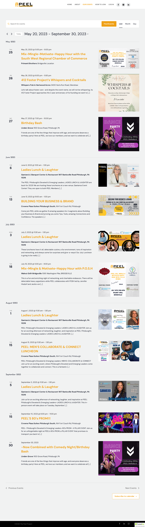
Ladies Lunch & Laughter (39, 170)
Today (18, 34)
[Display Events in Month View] (127, 24)
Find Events (109, 24)
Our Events (87, 5)
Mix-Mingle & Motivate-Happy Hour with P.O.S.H (57, 268)
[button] (140, 525)
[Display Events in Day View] (134, 24)
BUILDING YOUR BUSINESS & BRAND (47, 201)
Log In (111, 5)
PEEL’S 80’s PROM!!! (35, 418)
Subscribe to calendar (124, 496)
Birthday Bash (31, 123)
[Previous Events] (7, 34)
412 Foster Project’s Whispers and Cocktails (53, 80)
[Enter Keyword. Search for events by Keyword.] (54, 24)
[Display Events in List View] (120, 24)
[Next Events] (11, 34)
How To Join (100, 5)
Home (69, 5)
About (77, 5)
